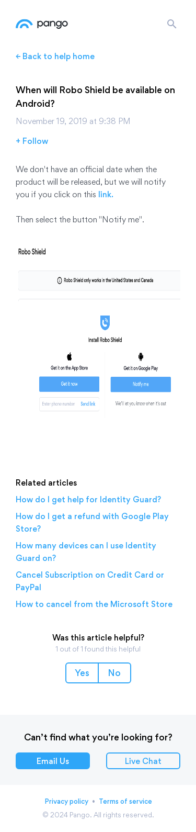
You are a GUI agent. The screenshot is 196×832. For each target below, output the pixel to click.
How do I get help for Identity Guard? (88, 499)
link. (105, 194)
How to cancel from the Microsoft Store (94, 604)
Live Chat (143, 761)
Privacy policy (66, 801)
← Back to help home (55, 56)
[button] (82, 672)
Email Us (53, 761)
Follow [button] (35, 141)
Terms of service (125, 801)
